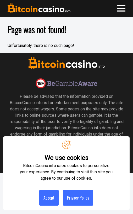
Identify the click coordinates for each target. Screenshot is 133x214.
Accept (48, 198)
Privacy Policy (78, 198)
